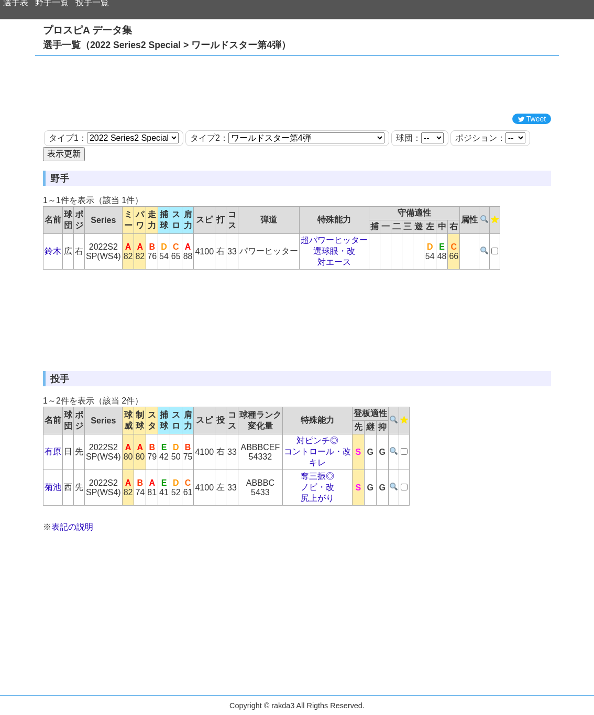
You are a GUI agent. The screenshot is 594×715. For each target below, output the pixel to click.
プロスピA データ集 (87, 30)
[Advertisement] (297, 84)
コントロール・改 (317, 451)
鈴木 (53, 251)
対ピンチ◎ (317, 440)
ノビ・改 (317, 487)
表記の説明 (72, 526)
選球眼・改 (334, 251)
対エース (334, 262)
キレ (317, 462)
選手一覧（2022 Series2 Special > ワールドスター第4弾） (167, 45)
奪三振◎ (317, 476)
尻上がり (317, 498)
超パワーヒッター (334, 240)
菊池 (53, 487)
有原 (53, 451)
